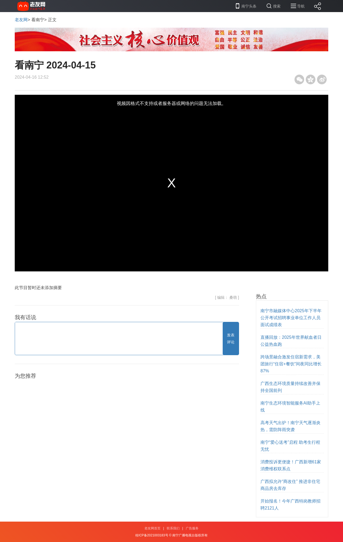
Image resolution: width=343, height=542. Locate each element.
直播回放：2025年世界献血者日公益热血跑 (291, 341)
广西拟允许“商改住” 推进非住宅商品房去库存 (290, 485)
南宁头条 (248, 6)
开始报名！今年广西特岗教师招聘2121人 (290, 504)
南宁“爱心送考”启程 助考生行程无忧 (290, 446)
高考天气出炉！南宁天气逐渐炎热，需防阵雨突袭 (290, 426)
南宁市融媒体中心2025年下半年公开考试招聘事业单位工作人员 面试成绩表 (291, 317)
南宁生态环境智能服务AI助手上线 (290, 406)
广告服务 (192, 528)
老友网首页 (152, 528)
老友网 (21, 19)
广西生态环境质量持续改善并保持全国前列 (290, 387)
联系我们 (173, 528)
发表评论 (230, 338)
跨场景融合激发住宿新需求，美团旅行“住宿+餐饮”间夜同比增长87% (291, 364)
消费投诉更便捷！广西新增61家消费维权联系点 (290, 465)
